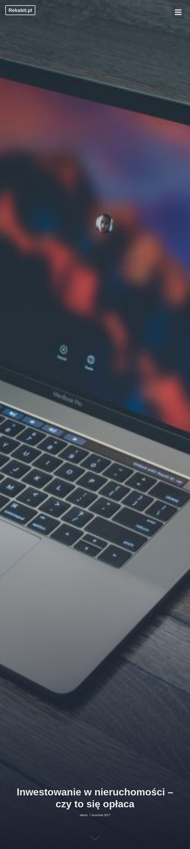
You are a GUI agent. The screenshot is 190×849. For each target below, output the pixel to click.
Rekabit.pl (20, 10)
